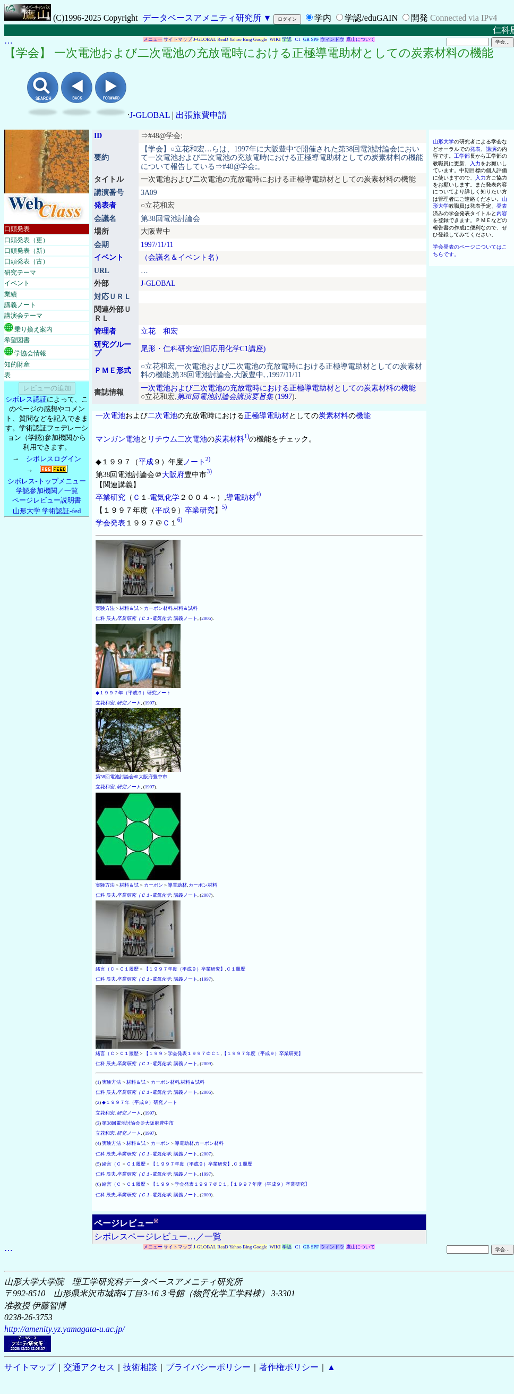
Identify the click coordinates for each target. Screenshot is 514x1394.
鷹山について (360, 39)
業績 (10, 294)
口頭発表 (17, 229)
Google (260, 39)
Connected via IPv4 (463, 17)
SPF (315, 39)
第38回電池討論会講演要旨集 (225, 397)
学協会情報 (25, 352)
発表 (117, 522)
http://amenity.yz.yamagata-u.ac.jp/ (64, 1328)
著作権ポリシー (289, 1367)
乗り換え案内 (28, 328)
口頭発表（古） (26, 261)
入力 (475, 163)
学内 (322, 17)
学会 (103, 522)
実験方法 (105, 608)
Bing (247, 39)
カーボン (153, 885)
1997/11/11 (157, 245)
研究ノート (129, 703)
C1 (298, 39)
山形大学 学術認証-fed (47, 511)
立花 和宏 (159, 331)
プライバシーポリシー (208, 1367)
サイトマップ (178, 39)
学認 (287, 39)
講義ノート (20, 305)
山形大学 (443, 141)
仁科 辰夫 (106, 618)
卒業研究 (110, 497)
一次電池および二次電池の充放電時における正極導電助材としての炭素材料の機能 (278, 388)
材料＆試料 (186, 608)
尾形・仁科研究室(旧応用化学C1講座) (203, 349)
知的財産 (17, 364)
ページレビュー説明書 (46, 500)
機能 (363, 416)
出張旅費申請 (201, 115)
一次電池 (110, 416)
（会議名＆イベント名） (181, 257)
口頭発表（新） (26, 250)
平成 (146, 462)
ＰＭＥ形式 (112, 371)
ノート (194, 462)
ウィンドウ (332, 39)
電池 (132, 439)
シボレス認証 (26, 399)
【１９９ (153, 1053)
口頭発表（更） (26, 240)
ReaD (222, 39)
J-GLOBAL (204, 39)
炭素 (326, 416)
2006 (206, 618)
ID (98, 136)
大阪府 (173, 474)
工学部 (462, 156)
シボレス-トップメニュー (46, 481)
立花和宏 (105, 703)
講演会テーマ (23, 315)
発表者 (105, 205)
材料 (340, 416)
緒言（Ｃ (105, 969)
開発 (419, 17)
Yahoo (235, 39)
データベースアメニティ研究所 (201, 17)
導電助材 (274, 416)
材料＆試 (129, 608)
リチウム (162, 439)
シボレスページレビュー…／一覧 (157, 1236)
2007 (206, 895)
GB (306, 39)
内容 (501, 213)
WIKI (275, 39)
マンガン (110, 439)
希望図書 (17, 340)
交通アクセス (89, 1367)
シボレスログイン (53, 459)
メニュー (152, 39)
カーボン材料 (158, 608)
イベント (17, 283)
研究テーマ (20, 272)
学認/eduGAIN (371, 17)
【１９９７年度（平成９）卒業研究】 (184, 969)
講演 (491, 149)
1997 (285, 397)
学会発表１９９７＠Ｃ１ (194, 1053)
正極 (251, 416)
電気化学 (164, 497)
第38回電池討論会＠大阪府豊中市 (131, 776)
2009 (206, 1063)
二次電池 (162, 416)
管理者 (105, 331)
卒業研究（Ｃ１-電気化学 (144, 618)
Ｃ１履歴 (129, 969)
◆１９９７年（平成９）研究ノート (133, 692)
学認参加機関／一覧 (47, 491)
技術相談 (140, 1367)
